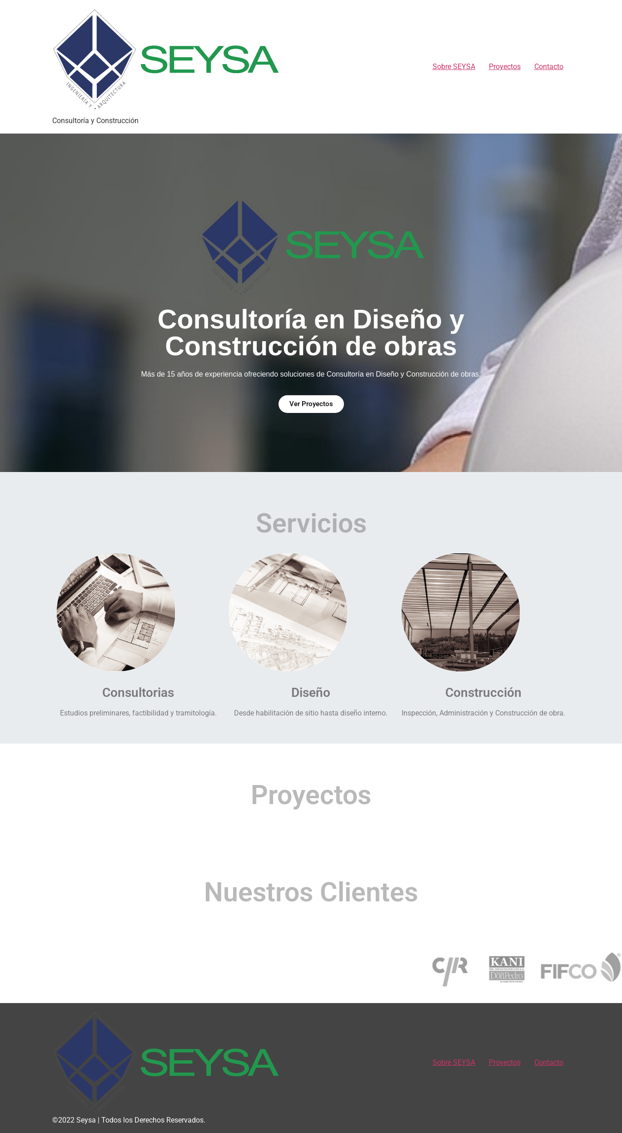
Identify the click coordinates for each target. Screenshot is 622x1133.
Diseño (310, 692)
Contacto (548, 66)
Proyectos (505, 66)
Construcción (483, 692)
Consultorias (138, 692)
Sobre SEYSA (454, 66)
